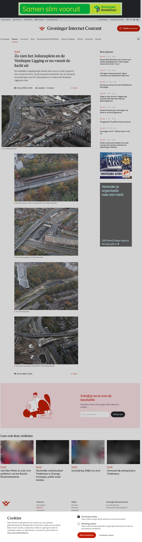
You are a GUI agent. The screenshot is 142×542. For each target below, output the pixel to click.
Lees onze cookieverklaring (17, 533)
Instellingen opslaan (106, 535)
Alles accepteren (87, 535)
